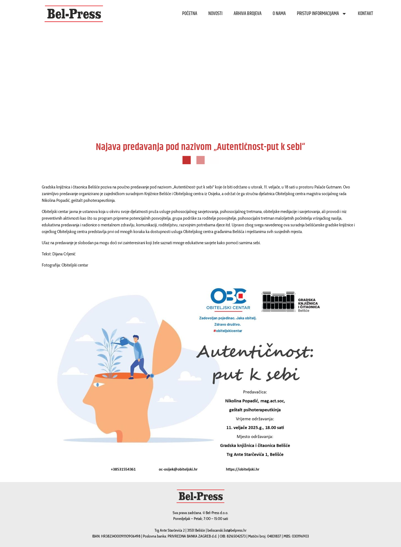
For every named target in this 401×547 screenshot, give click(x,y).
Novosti (215, 14)
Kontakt (365, 14)
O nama (279, 14)
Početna (189, 14)
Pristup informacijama (322, 13)
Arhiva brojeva (247, 14)
